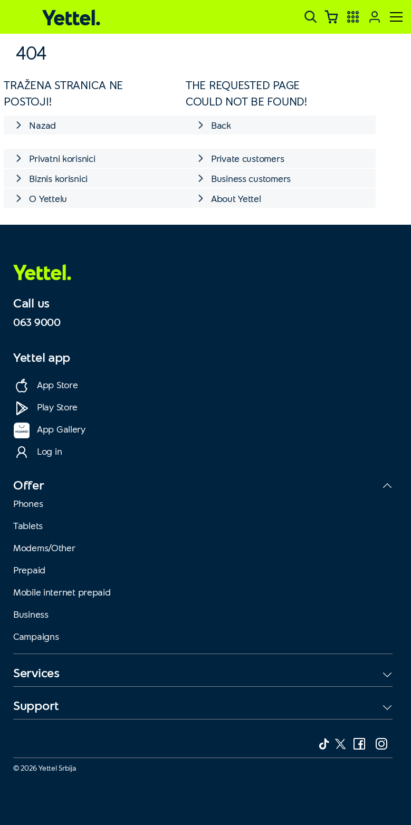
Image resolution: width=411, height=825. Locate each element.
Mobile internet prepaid (62, 592)
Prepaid (29, 569)
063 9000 (37, 321)
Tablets (28, 525)
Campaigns (36, 636)
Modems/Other (44, 547)
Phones (28, 503)
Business (31, 614)
